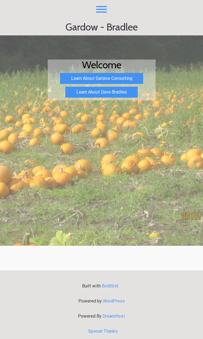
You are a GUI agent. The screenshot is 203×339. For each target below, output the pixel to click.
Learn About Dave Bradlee (101, 92)
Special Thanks (103, 331)
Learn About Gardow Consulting (101, 78)
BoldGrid (110, 286)
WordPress (114, 301)
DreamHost (114, 316)
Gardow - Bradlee (102, 27)
